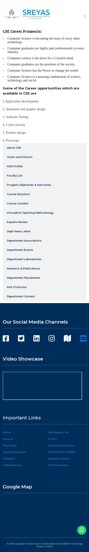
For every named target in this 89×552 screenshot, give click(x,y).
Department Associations (24, 240)
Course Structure (18, 194)
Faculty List (14, 175)
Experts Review (17, 222)
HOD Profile (15, 166)
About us (8, 438)
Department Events (20, 250)
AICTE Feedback (58, 465)
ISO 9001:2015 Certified (61, 452)
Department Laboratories (24, 259)
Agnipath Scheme (59, 458)
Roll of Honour (17, 287)
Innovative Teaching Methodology (30, 212)
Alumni (7, 432)
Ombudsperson (12, 465)
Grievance (9, 458)
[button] (85, 16)
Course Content (17, 203)
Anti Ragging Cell (58, 432)
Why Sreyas (10, 445)
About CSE (14, 147)
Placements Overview (61, 445)
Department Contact (21, 296)
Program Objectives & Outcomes (29, 185)
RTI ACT (52, 438)
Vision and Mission (19, 157)
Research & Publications (23, 268)
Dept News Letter (19, 231)
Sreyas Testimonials (14, 452)
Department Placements (23, 277)
